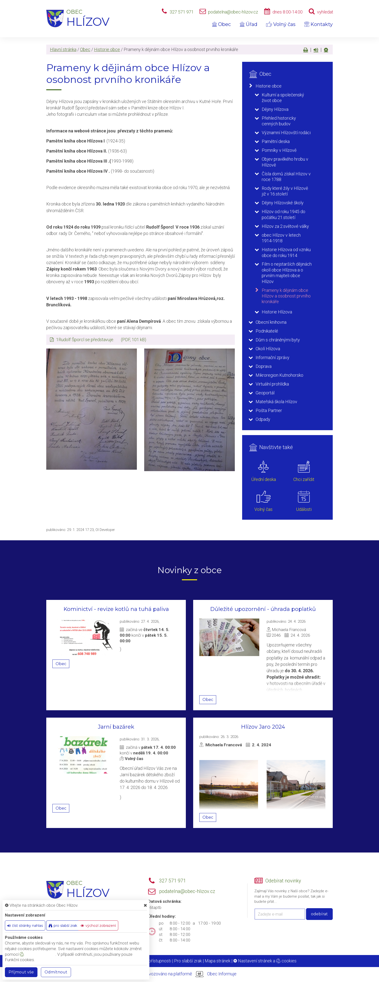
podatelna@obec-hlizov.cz (233, 11)
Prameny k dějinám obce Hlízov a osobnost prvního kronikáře (286, 296)
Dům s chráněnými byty (278, 339)
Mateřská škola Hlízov (276, 401)
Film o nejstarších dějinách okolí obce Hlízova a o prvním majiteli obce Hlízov (287, 272)
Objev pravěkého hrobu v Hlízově (285, 161)
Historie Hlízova (277, 311)
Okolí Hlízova (268, 348)
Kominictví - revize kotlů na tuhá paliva (116, 609)
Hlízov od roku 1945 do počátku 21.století (283, 214)
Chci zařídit (303, 479)
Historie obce (107, 49)
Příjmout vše (21, 972)
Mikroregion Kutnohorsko (279, 375)
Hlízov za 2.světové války (285, 226)
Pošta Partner (269, 410)
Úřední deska (263, 479)
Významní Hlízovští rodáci (286, 132)
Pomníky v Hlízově (279, 150)
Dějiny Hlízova (275, 109)
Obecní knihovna (271, 322)
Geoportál (265, 392)
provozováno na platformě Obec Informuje (189, 974)
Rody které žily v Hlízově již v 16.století (285, 191)
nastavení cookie (37, 954)
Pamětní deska (276, 141)
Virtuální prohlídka (272, 384)
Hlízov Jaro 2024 (263, 727)
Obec (221, 24)
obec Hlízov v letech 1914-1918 (281, 238)
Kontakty (318, 24)
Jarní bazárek (116, 727)
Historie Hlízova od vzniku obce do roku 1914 (286, 252)
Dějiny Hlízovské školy (283, 202)
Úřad (248, 24)
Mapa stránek (217, 960)
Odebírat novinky (283, 881)
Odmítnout (56, 972)
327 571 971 (182, 11)
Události (304, 509)
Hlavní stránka (63, 49)
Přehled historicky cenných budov (279, 121)
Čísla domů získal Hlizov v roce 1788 (286, 176)
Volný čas (281, 24)
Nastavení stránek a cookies (264, 960)
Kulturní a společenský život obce (283, 97)
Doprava (264, 366)
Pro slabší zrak (188, 960)
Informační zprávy (272, 357)
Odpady (263, 419)
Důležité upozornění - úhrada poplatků (263, 609)
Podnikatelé (267, 331)
